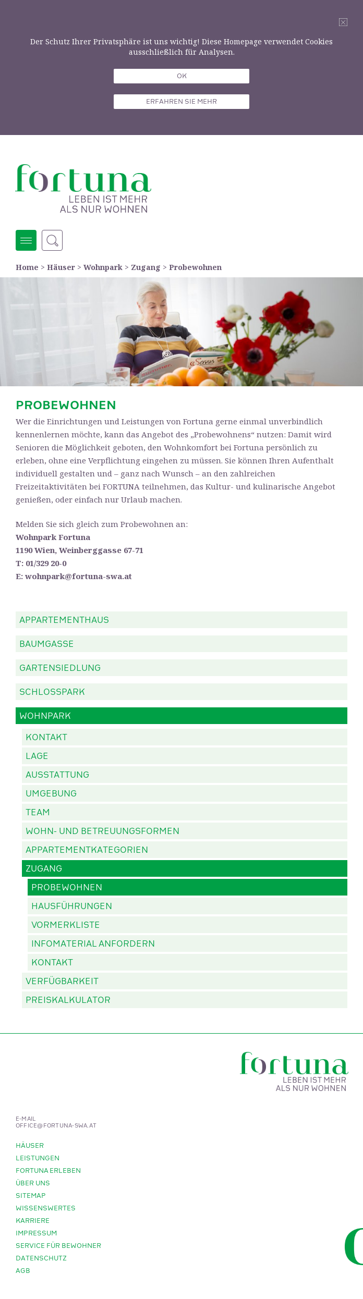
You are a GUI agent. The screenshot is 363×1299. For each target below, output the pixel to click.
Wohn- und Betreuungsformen (102, 831)
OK (182, 76)
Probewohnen (195, 267)
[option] (181, 331)
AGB (23, 1271)
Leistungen (37, 1158)
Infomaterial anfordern (93, 944)
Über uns (33, 1183)
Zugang (146, 267)
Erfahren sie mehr (181, 101)
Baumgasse (46, 644)
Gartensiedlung (60, 668)
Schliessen (343, 22)
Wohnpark (103, 267)
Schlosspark (52, 692)
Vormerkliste (65, 925)
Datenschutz (41, 1258)
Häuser (61, 267)
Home (27, 267)
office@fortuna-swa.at (56, 1126)
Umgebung (51, 794)
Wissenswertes (46, 1208)
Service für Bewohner (58, 1245)
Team (38, 812)
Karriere (33, 1220)
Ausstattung (57, 775)
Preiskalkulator (68, 1000)
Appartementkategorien (87, 850)
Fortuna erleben (48, 1170)
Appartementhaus (64, 620)
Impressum (36, 1233)
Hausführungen (71, 906)
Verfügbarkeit (62, 981)
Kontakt (46, 737)
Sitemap (31, 1195)
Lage (37, 756)
